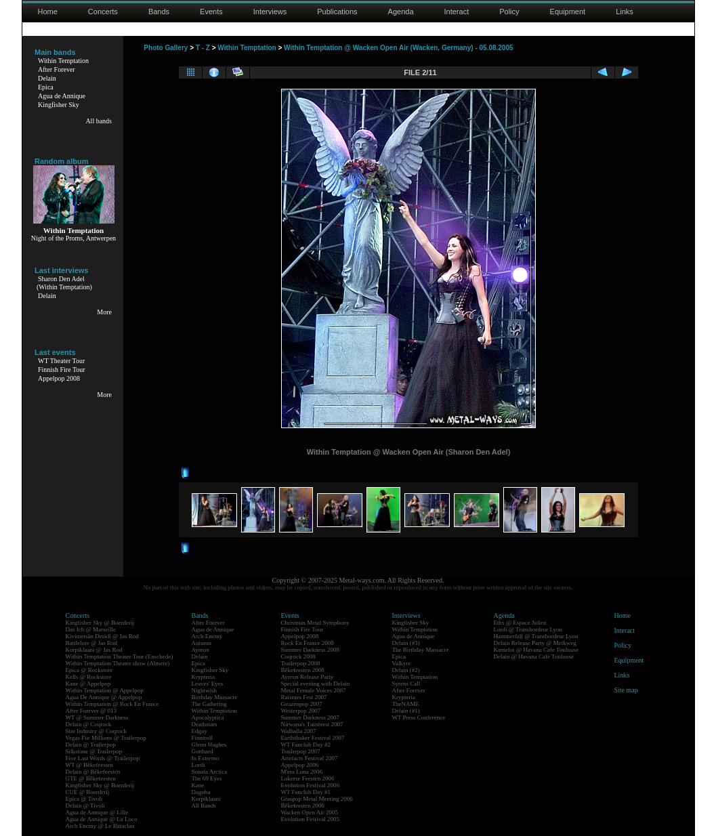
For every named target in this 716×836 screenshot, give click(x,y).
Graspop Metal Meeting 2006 (317, 798)
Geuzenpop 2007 (301, 704)
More (104, 312)
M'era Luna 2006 (302, 771)
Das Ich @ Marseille (91, 629)
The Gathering (209, 704)
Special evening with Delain (315, 683)
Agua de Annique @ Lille (97, 812)
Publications (337, 11)
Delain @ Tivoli (85, 805)
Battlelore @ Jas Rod (92, 643)
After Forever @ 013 (91, 710)
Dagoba (201, 792)
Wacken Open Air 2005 (310, 812)
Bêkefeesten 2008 (302, 670)
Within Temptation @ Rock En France (112, 704)
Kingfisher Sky (58, 104)
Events (211, 11)
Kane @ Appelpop (88, 683)
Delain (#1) (406, 710)
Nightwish (204, 690)
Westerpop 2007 (301, 710)
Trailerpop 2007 (300, 751)
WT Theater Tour (61, 360)
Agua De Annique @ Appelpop (104, 697)
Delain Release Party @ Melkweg (535, 643)
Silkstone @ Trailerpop (94, 751)
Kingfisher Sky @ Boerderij (100, 622)
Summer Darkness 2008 (310, 649)
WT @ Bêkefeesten (90, 764)
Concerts (103, 11)
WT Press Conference (419, 717)
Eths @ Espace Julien (520, 622)
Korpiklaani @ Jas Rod (94, 649)
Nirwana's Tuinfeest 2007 (312, 724)
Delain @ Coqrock (89, 724)
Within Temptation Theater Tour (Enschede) (119, 656)
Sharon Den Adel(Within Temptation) (64, 283)
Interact (456, 11)
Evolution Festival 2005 (310, 819)
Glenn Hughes (209, 744)
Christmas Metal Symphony (315, 622)
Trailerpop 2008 (300, 663)
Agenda (401, 11)
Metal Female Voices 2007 (313, 690)
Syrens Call (406, 683)
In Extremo (205, 758)
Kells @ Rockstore (89, 676)
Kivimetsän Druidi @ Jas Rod (102, 636)
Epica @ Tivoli (84, 798)
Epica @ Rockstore (89, 670)
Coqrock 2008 (298, 656)
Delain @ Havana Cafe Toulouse (534, 656)
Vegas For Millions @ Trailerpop (106, 737)
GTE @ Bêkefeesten (91, 778)
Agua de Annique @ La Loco (102, 819)
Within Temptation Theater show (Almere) (118, 663)
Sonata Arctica (210, 771)
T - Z (203, 47)
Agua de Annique (61, 96)
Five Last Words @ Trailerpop (103, 758)
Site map (626, 690)
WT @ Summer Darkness (97, 717)
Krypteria (203, 676)
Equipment (568, 11)
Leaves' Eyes (208, 683)
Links (624, 11)
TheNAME (406, 704)
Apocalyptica (208, 717)
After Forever (56, 69)
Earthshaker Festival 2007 (313, 737)
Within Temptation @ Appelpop (105, 690)
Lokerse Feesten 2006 (308, 778)
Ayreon (200, 649)
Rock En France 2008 (307, 643)
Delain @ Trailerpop (91, 744)
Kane (198, 785)
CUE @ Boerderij (88, 792)
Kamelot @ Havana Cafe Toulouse (536, 649)
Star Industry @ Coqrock (96, 731)
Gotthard (202, 751)
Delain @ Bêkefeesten (93, 771)
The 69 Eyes (207, 778)
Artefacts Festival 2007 (309, 758)
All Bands (204, 805)
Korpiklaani (206, 798)
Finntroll (202, 737)
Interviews (270, 11)
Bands (158, 11)
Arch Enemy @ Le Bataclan (100, 825)
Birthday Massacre (215, 697)
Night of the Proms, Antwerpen (73, 238)
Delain (47, 78)
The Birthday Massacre (420, 649)
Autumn (202, 643)
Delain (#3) (406, 643)
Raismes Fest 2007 (304, 697)
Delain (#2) (406, 670)
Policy (509, 11)
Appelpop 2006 (300, 764)
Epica (46, 87)
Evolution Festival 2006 (310, 785)
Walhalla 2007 (298, 731)
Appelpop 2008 (59, 378)
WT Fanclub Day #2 (306, 744)
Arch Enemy (207, 636)
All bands (98, 121)
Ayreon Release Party (307, 676)
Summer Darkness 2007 (310, 717)
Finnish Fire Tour (61, 369)
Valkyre (401, 663)
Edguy (200, 731)
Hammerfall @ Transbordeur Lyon (536, 636)
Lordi (198, 764)
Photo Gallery (166, 47)
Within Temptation (63, 60)
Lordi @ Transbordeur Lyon (528, 629)
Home (48, 11)
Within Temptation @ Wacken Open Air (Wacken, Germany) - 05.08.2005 (398, 47)
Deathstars (204, 724)
